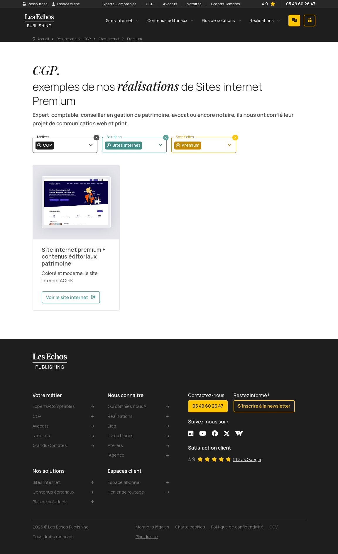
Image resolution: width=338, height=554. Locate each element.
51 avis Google (247, 453)
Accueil (43, 47)
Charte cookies (190, 527)
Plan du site (147, 536)
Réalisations (66, 47)
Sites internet (108, 47)
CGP (87, 47)
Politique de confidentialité (237, 527)
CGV (273, 527)
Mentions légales (152, 527)
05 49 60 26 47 (290, 6)
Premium (134, 47)
